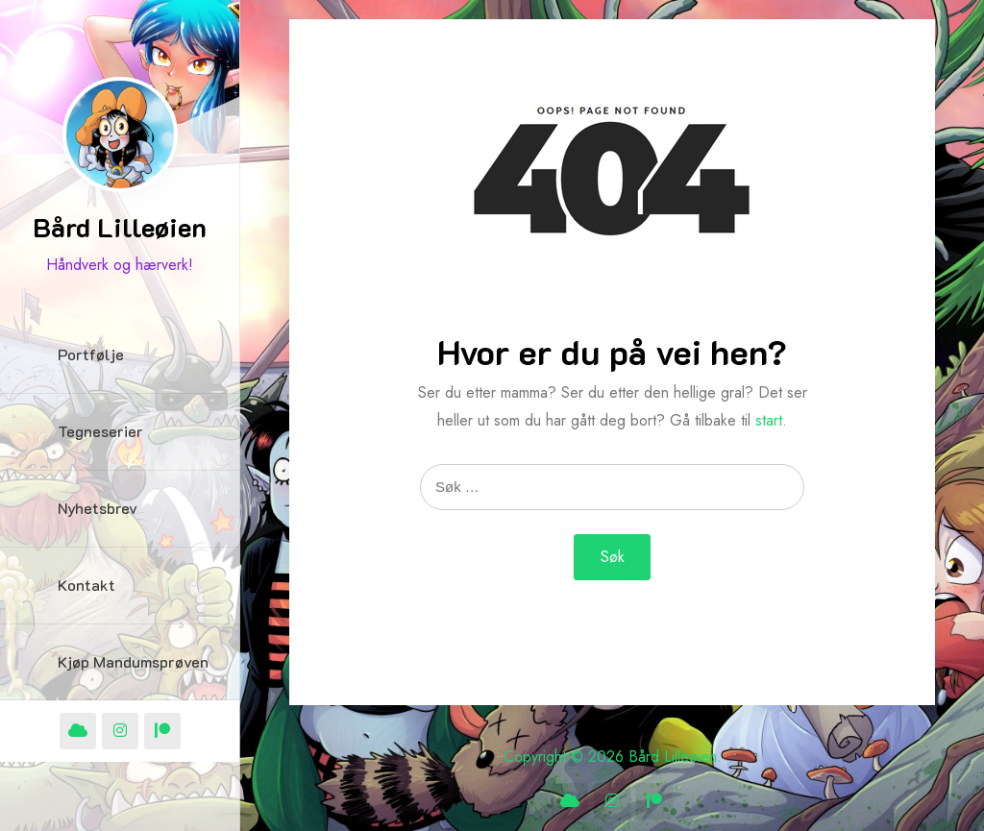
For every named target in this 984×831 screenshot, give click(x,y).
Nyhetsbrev (97, 508)
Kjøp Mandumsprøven (133, 661)
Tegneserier (100, 431)
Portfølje (91, 354)
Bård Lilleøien (120, 226)
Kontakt (86, 584)
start (768, 420)
